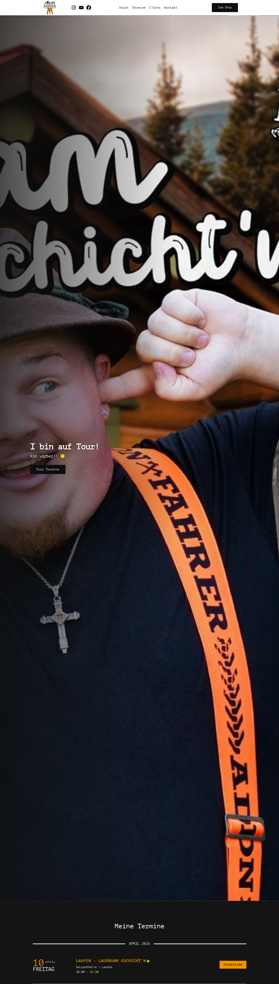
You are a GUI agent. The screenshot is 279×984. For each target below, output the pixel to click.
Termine (139, 7)
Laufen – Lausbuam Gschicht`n (111, 961)
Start (124, 7)
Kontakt (170, 7)
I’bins (155, 7)
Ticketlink (233, 964)
